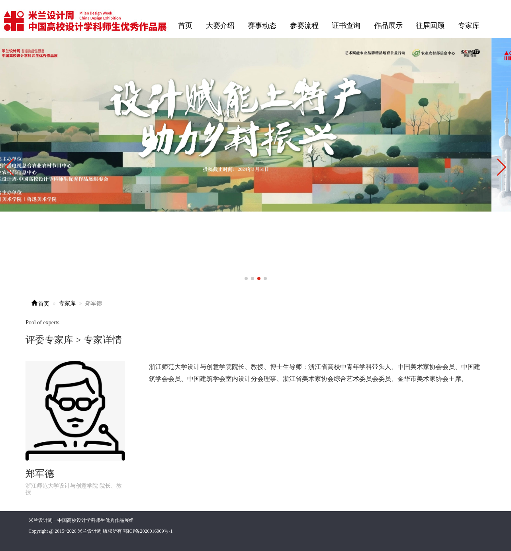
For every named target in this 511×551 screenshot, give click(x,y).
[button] (501, 167)
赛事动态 (262, 25)
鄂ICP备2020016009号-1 (148, 531)
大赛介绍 (220, 25)
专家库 (469, 25)
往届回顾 (430, 25)
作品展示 (388, 25)
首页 (185, 25)
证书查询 (346, 25)
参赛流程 (304, 25)
